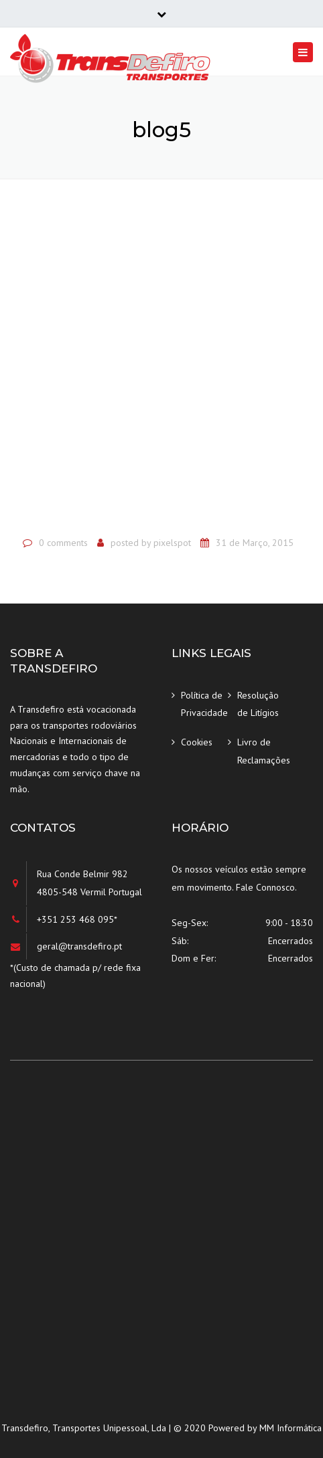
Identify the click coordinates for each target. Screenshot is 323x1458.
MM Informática (290, 1428)
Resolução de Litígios (258, 704)
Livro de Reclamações (260, 751)
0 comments (63, 543)
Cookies (196, 742)
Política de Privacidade (204, 704)
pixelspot (172, 543)
